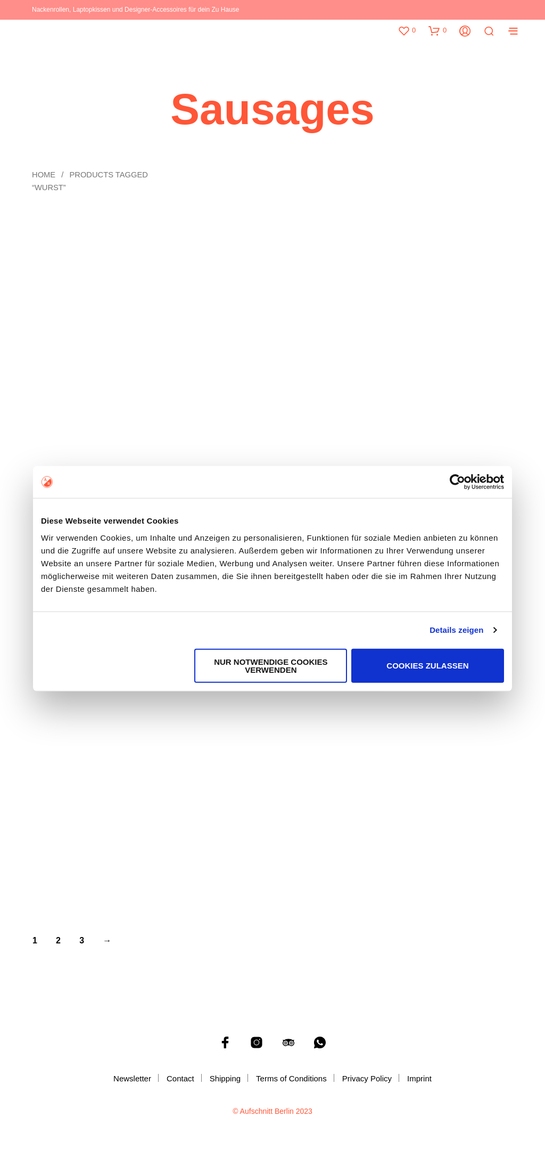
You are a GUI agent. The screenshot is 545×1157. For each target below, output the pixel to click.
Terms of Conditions (291, 1078)
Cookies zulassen (427, 665)
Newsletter (132, 1078)
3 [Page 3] (81, 940)
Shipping (225, 1078)
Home (43, 174)
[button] (407, 30)
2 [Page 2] (58, 940)
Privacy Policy (367, 1078)
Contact (180, 1078)
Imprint (419, 1078)
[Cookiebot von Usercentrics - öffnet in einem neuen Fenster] (457, 482)
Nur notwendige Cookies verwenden (270, 665)
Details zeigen (456, 629)
